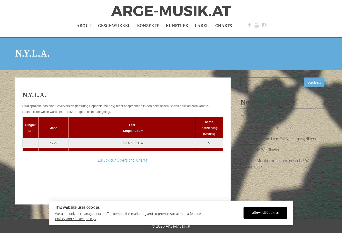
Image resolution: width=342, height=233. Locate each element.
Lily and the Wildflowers (260, 149)
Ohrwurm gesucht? (256, 116)
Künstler (177, 26)
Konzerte (148, 26)
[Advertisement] (99, 182)
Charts (223, 26)
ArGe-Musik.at (171, 11)
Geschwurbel (114, 26)
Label (202, 26)
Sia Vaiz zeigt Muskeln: (259, 127)
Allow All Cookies (265, 213)
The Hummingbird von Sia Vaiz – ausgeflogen (278, 138)
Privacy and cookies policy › (75, 219)
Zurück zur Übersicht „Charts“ (123, 160)
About (84, 26)
